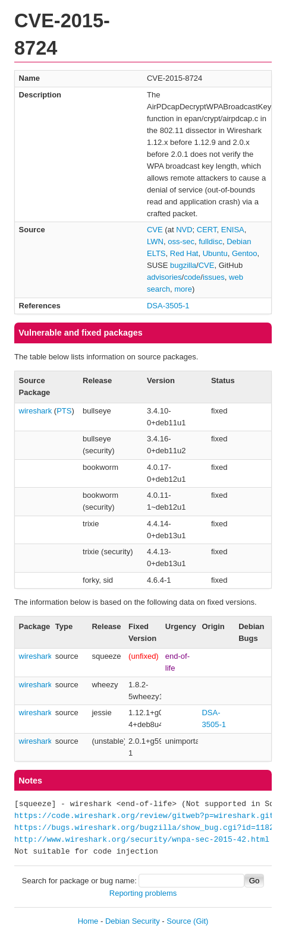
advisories (164, 277)
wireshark (35, 410)
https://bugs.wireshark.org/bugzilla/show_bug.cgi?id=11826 (146, 828)
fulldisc (210, 241)
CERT (207, 229)
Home (88, 921)
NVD (184, 229)
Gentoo (244, 253)
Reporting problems (143, 893)
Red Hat (184, 253)
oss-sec (181, 241)
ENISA (232, 229)
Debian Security (132, 921)
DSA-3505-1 (168, 305)
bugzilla (183, 265)
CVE (155, 229)
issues (214, 277)
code (192, 277)
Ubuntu (215, 253)
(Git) (200, 921)
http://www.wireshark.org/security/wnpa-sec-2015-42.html (141, 840)
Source (178, 921)
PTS (63, 410)
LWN (155, 241)
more (183, 289)
